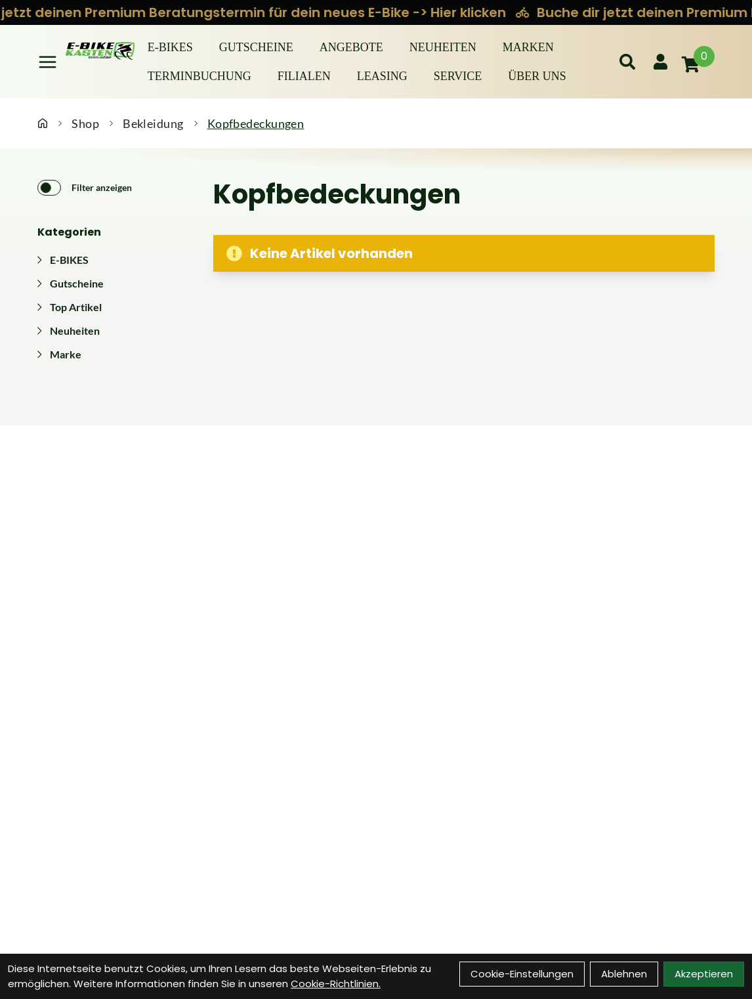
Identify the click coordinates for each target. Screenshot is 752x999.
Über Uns (537, 76)
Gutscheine (256, 47)
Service (458, 76)
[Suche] (627, 61)
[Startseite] (42, 123)
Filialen (304, 76)
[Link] (47, 62)
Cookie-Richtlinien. (336, 983)
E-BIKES (170, 47)
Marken (528, 47)
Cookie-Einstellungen (522, 974)
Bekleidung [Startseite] (153, 123)
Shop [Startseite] (85, 123)
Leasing (382, 76)
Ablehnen (624, 974)
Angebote (351, 47)
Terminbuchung (199, 76)
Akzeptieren (704, 974)
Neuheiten (442, 47)
